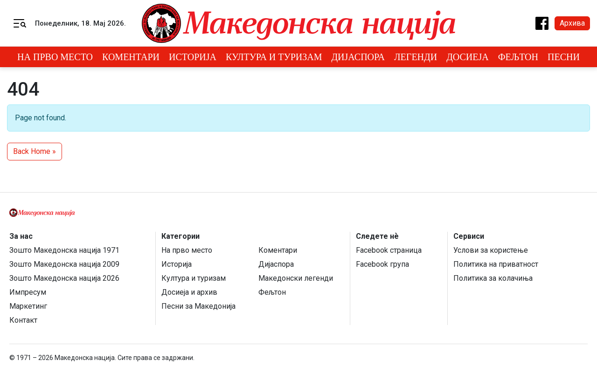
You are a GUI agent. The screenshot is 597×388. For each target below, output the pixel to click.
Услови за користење (490, 250)
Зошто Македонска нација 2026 (64, 278)
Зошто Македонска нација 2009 (64, 264)
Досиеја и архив (189, 292)
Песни (564, 57)
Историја (192, 57)
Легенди (415, 57)
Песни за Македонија (198, 306)
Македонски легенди (295, 278)
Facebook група (382, 264)
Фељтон (518, 57)
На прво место (55, 57)
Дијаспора (358, 57)
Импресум (27, 292)
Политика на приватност (495, 264)
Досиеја (467, 57)
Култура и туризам (274, 57)
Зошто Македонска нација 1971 (64, 250)
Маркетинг (28, 306)
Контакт (23, 320)
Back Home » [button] (34, 151)
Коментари (131, 57)
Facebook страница (389, 250)
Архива (572, 23)
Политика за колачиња (493, 278)
